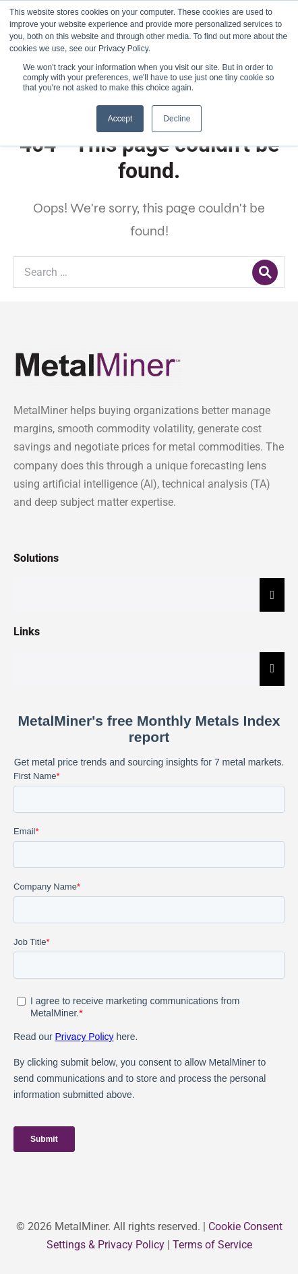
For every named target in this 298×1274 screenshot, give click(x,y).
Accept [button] (120, 118)
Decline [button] (176, 118)
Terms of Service (212, 1244)
